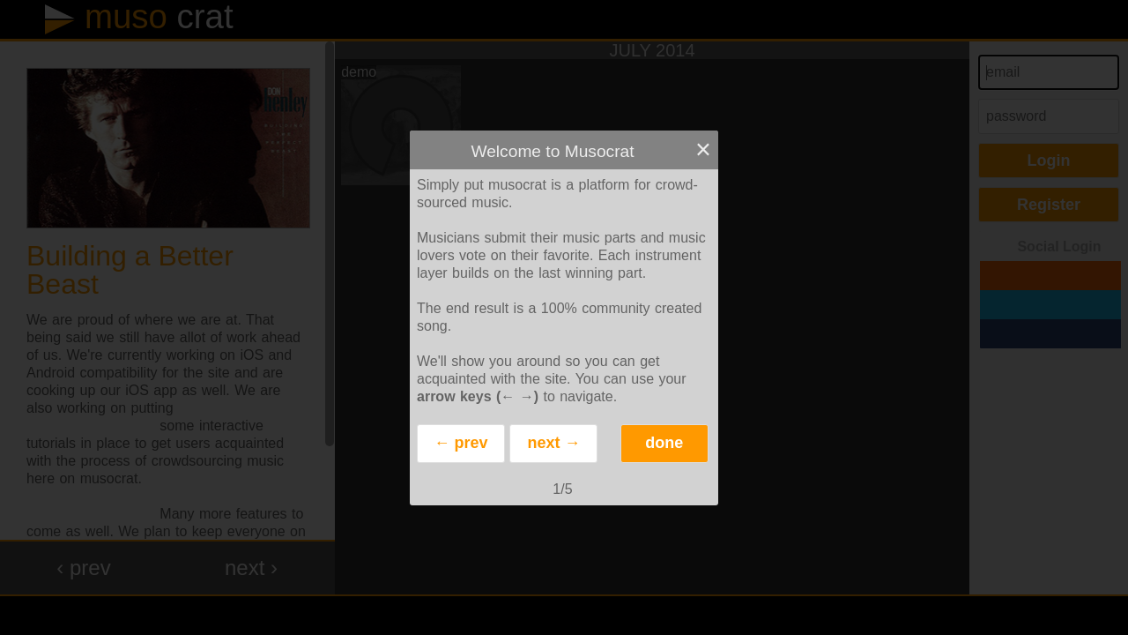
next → (553, 443)
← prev (460, 443)
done (664, 443)
